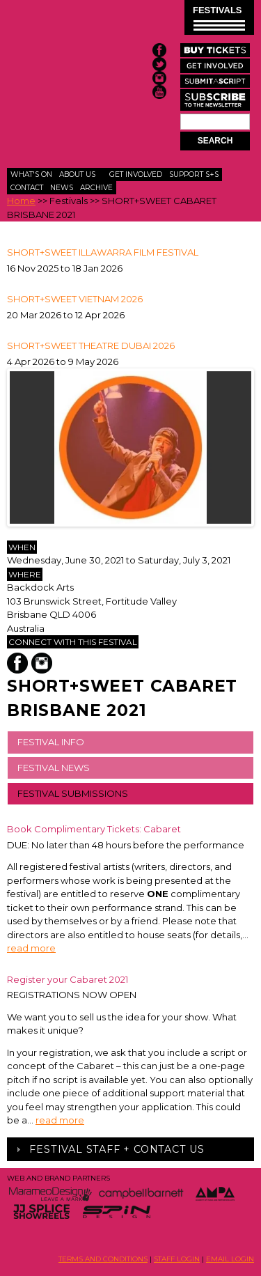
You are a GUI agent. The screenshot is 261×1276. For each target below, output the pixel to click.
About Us (77, 174)
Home (21, 200)
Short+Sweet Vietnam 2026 (75, 298)
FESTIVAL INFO (50, 741)
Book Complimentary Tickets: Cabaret (94, 828)
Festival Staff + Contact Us (117, 1149)
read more (31, 948)
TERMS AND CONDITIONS (103, 1258)
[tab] (130, 1149)
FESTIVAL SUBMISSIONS (72, 793)
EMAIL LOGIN (230, 1258)
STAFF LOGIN (177, 1258)
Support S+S (194, 174)
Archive (96, 187)
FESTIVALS (219, 18)
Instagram (41, 663)
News (61, 187)
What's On (31, 174)
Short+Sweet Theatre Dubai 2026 (91, 345)
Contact (26, 187)
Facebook (17, 663)
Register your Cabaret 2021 (67, 979)
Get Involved (135, 174)
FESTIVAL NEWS (53, 767)
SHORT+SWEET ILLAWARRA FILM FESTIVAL (102, 252)
